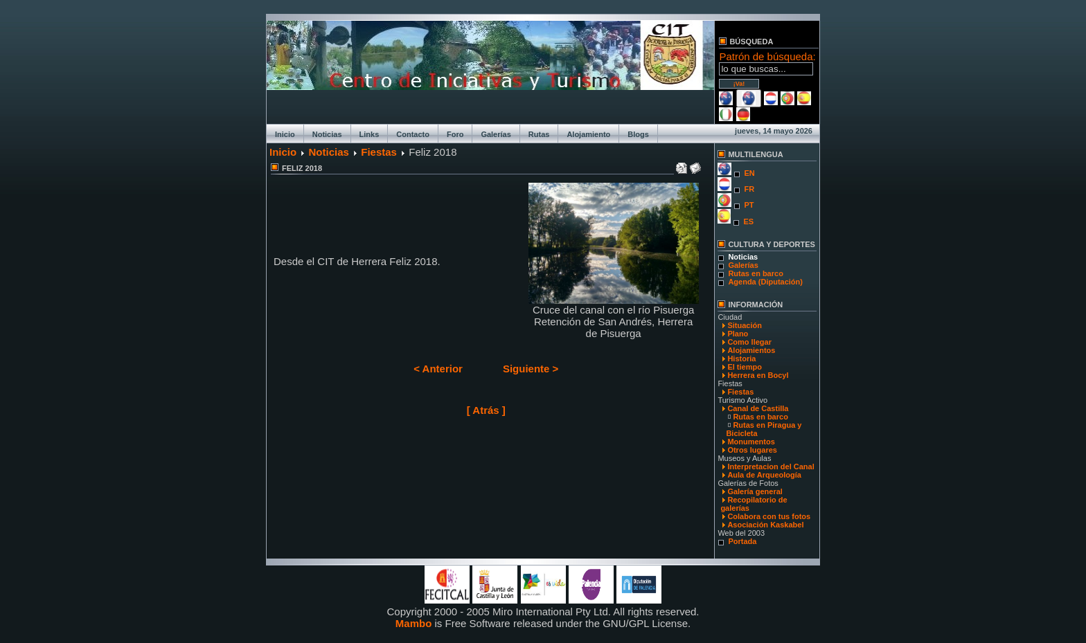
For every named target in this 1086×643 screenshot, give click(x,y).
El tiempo (744, 367)
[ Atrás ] (486, 410)
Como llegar (749, 342)
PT (749, 205)
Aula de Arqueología (764, 475)
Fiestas (379, 152)
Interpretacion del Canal (770, 466)
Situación (744, 325)
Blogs (638, 134)
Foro (455, 134)
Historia (741, 358)
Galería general (755, 491)
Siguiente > (530, 368)
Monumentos (750, 441)
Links (369, 134)
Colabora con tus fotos (768, 516)
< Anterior (438, 368)
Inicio (285, 134)
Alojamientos (751, 350)
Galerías (495, 134)
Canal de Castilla (757, 408)
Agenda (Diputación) (765, 282)
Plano (737, 333)
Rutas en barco (755, 273)
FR (749, 189)
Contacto (412, 134)
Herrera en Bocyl (757, 375)
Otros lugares (752, 450)
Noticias (327, 134)
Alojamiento (588, 134)
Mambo (413, 623)
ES (748, 221)
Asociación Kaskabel (765, 524)
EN (749, 173)
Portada (742, 541)
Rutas (539, 134)
